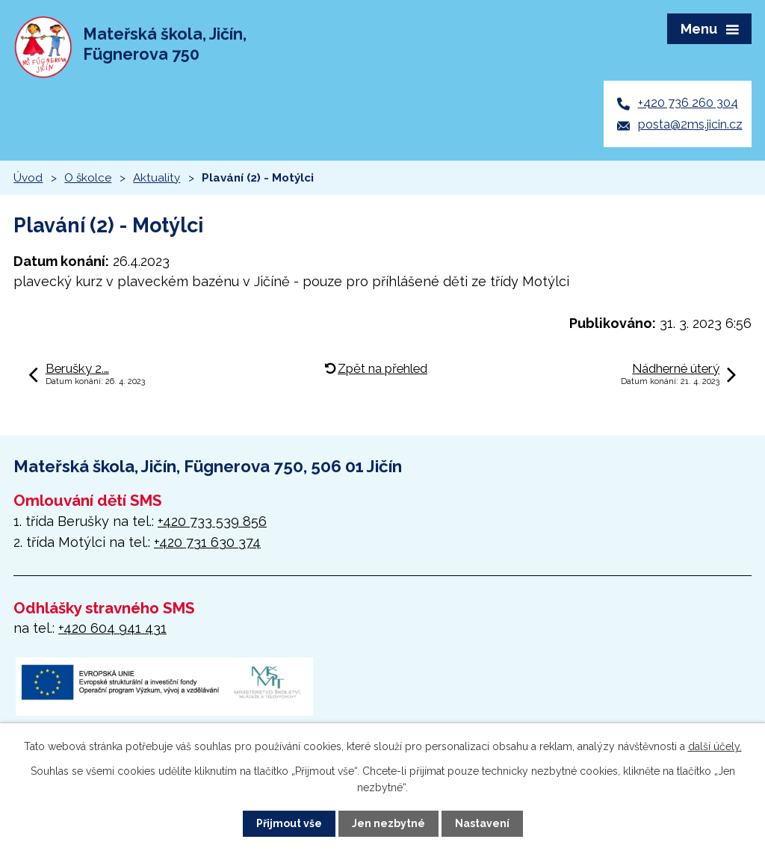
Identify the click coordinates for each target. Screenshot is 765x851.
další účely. (715, 746)
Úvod (28, 178)
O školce (87, 178)
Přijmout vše (289, 823)
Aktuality (156, 178)
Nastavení (482, 823)
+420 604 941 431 (112, 628)
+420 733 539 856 (212, 521)
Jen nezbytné (388, 823)
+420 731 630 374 (207, 542)
